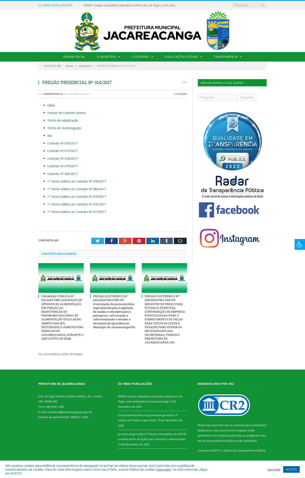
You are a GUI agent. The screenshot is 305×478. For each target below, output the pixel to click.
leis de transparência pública (216, 441)
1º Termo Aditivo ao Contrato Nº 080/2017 (76, 189)
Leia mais (163, 469)
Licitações (180, 93)
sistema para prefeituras (250, 425)
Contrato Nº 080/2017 (62, 174)
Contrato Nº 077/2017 (62, 151)
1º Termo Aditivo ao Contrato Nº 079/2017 (76, 197)
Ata (49, 136)
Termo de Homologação (64, 128)
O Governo (140, 57)
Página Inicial (74, 57)
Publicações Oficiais (181, 57)
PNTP (215, 450)
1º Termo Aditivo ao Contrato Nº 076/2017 (76, 204)
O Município (106, 57)
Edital (51, 105)
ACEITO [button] (291, 469)
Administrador (53, 93)
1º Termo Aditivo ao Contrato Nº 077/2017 (76, 212)
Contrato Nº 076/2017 (62, 143)
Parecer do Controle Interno (66, 113)
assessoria (227, 430)
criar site (223, 425)
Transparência (226, 57)
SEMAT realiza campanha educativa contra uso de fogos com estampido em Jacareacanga (132, 5)
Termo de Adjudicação (62, 120)
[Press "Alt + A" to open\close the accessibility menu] (300, 244)
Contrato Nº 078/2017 (62, 158)
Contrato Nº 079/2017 (62, 166)
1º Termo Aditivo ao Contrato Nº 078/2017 (76, 181)
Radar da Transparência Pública (244, 450)
